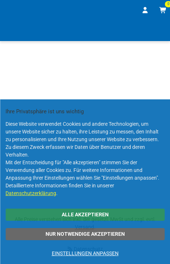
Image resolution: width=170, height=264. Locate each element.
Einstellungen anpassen (85, 253)
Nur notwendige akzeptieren (85, 234)
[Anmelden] (145, 10)
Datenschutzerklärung (31, 193)
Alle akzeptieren (85, 214)
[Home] (15, 30)
